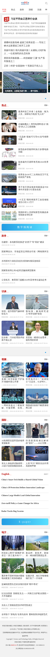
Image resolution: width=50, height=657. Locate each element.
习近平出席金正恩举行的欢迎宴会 (32, 27)
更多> (46, 108)
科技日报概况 (17, 631)
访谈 (39, 9)
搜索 (46, 3)
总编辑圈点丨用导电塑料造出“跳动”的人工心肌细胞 (33, 128)
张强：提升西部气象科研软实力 (13, 315)
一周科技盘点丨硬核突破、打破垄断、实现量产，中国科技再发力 (13, 412)
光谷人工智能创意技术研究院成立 (17, 611)
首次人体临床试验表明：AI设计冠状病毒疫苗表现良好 (13, 470)
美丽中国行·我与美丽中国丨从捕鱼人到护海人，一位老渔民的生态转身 (25, 52)
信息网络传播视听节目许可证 (30, 638)
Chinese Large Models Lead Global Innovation (20, 501)
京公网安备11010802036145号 (25, 654)
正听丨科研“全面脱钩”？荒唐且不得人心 (23, 66)
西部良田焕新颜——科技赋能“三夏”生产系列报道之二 (24, 60)
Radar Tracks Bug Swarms (12, 517)
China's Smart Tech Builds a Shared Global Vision (22, 485)
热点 (13, 9)
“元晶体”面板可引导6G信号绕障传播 (33, 140)
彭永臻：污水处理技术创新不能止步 (13, 341)
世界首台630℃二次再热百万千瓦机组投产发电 (33, 178)
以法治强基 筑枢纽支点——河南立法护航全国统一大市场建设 (25, 600)
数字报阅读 (25, 230)
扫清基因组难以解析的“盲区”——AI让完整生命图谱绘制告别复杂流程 (37, 447)
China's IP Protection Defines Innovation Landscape (23, 493)
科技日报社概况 (7, 631)
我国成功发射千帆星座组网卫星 (37, 412)
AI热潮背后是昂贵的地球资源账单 (13, 447)
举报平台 (44, 638)
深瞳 (31, 9)
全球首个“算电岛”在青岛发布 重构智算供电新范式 (24, 620)
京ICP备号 (12, 651)
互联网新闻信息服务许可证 (11, 638)
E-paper (25, 527)
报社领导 (26, 631)
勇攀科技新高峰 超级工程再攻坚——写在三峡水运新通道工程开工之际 (25, 44)
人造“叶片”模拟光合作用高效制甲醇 (37, 470)
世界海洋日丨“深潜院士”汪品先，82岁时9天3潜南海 (37, 386)
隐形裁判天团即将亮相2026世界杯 (33, 166)
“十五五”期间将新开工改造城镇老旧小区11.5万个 (33, 203)
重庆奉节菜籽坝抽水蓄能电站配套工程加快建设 (13, 582)
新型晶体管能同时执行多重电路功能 (33, 153)
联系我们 (44, 631)
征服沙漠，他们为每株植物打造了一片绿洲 (37, 582)
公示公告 (13, 635)
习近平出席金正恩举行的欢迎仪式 (17, 23)
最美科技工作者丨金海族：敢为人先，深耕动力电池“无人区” (33, 115)
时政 (4, 9)
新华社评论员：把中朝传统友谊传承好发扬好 (21, 33)
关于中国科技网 (35, 631)
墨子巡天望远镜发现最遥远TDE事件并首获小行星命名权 (33, 191)
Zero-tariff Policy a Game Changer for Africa (20, 509)
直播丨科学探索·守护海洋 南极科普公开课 (13, 386)
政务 (22, 9)
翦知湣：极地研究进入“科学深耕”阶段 (37, 315)
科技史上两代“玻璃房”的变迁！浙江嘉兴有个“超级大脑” (13, 559)
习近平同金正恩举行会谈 (24, 18)
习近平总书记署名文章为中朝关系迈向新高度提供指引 (24, 30)
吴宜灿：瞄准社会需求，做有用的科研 (37, 341)
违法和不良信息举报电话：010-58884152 (31, 651)
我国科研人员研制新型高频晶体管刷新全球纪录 (33, 216)
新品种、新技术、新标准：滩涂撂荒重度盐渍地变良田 (37, 559)
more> (46, 479)
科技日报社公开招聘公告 (32, 635)
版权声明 (25, 641)
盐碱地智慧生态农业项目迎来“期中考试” (20, 590)
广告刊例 (20, 635)
